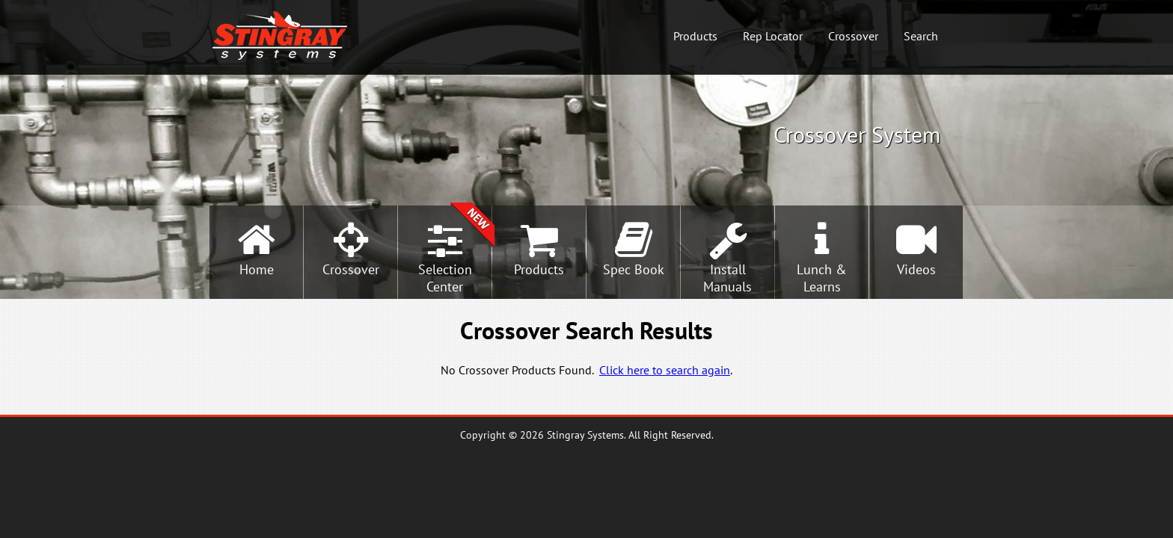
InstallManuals (727, 278)
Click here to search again (664, 369)
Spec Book (633, 269)
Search (921, 35)
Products (695, 35)
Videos (916, 269)
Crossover (853, 35)
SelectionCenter (445, 278)
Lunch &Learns (822, 278)
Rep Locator (773, 35)
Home (256, 269)
